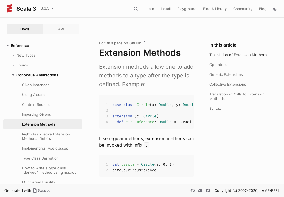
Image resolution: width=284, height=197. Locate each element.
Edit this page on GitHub (120, 43)
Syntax (215, 108)
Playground (186, 9)
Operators (218, 64)
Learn (149, 9)
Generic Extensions (226, 74)
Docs (24, 29)
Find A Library (215, 9)
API (61, 29)
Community (242, 9)
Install (166, 9)
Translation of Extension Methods (238, 55)
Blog (262, 9)
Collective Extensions (227, 84)
